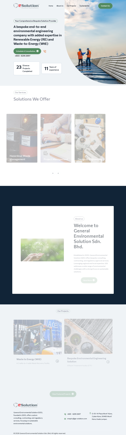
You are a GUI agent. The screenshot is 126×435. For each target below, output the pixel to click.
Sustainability (84, 6)
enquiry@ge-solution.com (77, 419)
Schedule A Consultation (27, 51)
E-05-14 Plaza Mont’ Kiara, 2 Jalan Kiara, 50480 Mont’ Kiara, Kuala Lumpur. (102, 416)
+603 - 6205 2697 (22, 56)
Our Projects (71, 6)
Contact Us (105, 6)
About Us (60, 6)
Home (51, 6)
